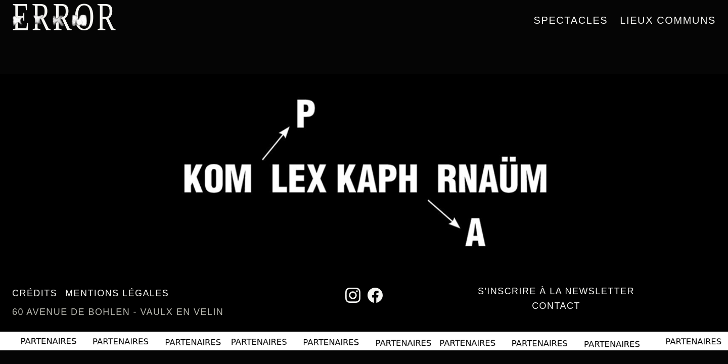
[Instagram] (353, 295)
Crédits (34, 293)
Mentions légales (117, 293)
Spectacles (571, 20)
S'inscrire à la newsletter (556, 291)
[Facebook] (375, 295)
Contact (556, 306)
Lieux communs (668, 20)
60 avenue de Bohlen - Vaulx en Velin (117, 312)
